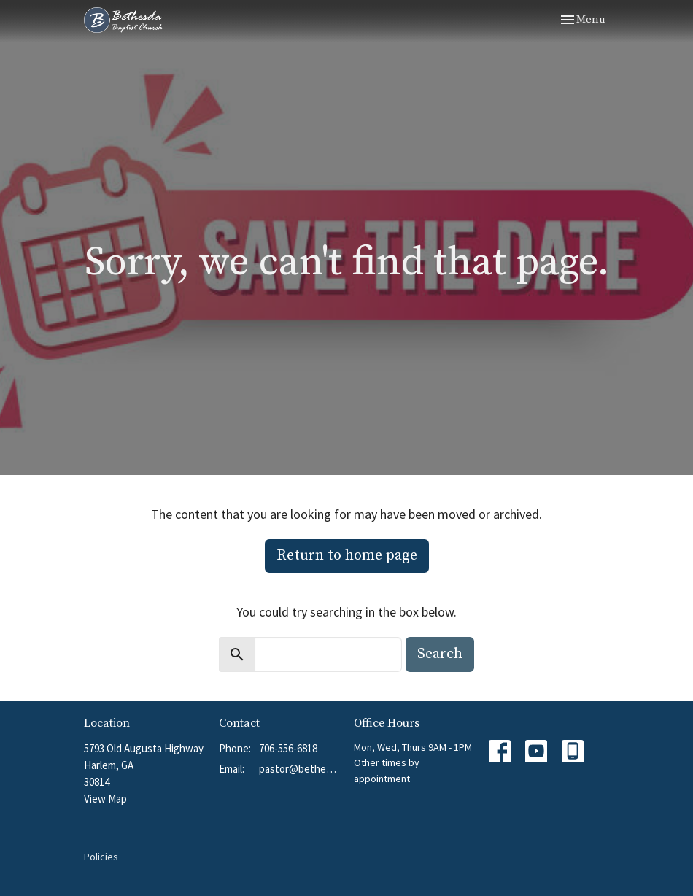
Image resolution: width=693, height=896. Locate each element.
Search (439, 654)
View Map (105, 799)
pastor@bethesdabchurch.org (299, 769)
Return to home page (346, 556)
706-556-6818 (288, 748)
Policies (101, 856)
